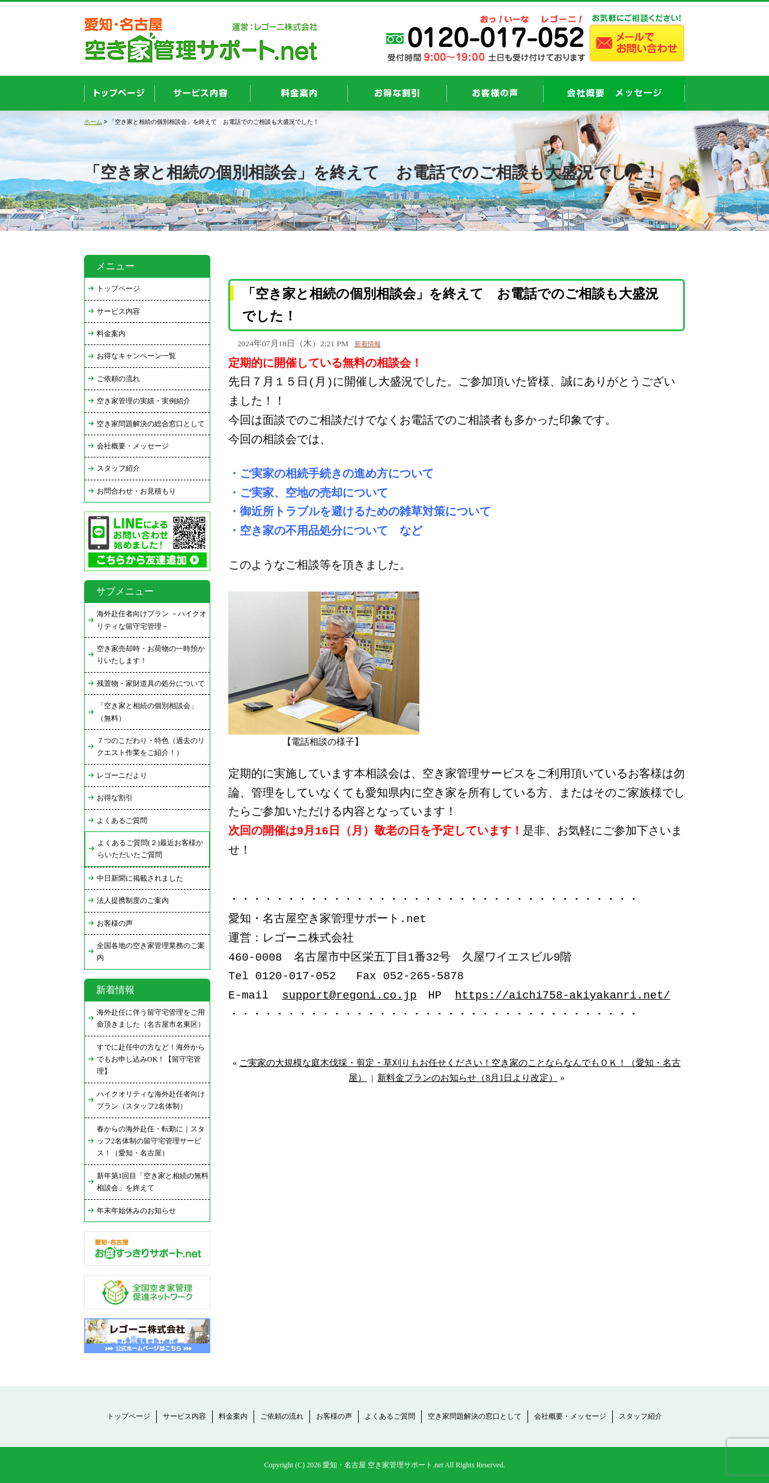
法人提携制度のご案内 (133, 900)
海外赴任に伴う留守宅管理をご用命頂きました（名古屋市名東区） (151, 1018)
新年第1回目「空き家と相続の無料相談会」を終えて (152, 1182)
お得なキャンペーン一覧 (136, 356)
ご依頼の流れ (118, 379)
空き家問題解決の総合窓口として (151, 424)
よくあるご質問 (122, 820)
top (119, 93)
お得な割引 (115, 797)
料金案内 (111, 333)
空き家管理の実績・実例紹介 (143, 401)
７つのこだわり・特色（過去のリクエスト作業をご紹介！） (151, 746)
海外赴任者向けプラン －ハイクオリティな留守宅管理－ (152, 620)
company (614, 93)
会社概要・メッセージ (133, 446)
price (299, 93)
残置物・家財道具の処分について (151, 683)
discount (397, 93)
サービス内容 (118, 311)
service (203, 93)
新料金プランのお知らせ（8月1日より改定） (467, 1078)
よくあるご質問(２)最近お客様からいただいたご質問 (150, 849)
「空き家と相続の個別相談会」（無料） (147, 712)
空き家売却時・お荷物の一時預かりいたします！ (151, 654)
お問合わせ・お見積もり (136, 491)
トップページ (118, 288)
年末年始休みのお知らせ (136, 1210)
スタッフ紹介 (118, 468)
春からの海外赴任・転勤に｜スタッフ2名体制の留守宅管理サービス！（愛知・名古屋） (151, 1141)
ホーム (93, 121)
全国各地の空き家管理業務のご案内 (151, 951)
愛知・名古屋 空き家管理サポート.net (383, 1465)
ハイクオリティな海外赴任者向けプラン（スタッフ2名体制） (151, 1100)
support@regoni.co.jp (349, 995)
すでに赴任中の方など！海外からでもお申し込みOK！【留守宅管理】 (151, 1059)
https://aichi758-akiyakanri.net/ (562, 995)
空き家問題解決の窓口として (474, 1416)
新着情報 (367, 343)
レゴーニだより (122, 775)
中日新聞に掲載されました (140, 878)
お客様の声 (495, 93)
